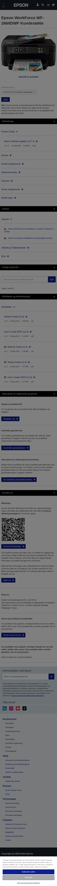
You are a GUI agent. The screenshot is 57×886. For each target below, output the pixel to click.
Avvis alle (28, 877)
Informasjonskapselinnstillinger (28, 883)
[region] (28, 871)
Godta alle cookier (28, 872)
